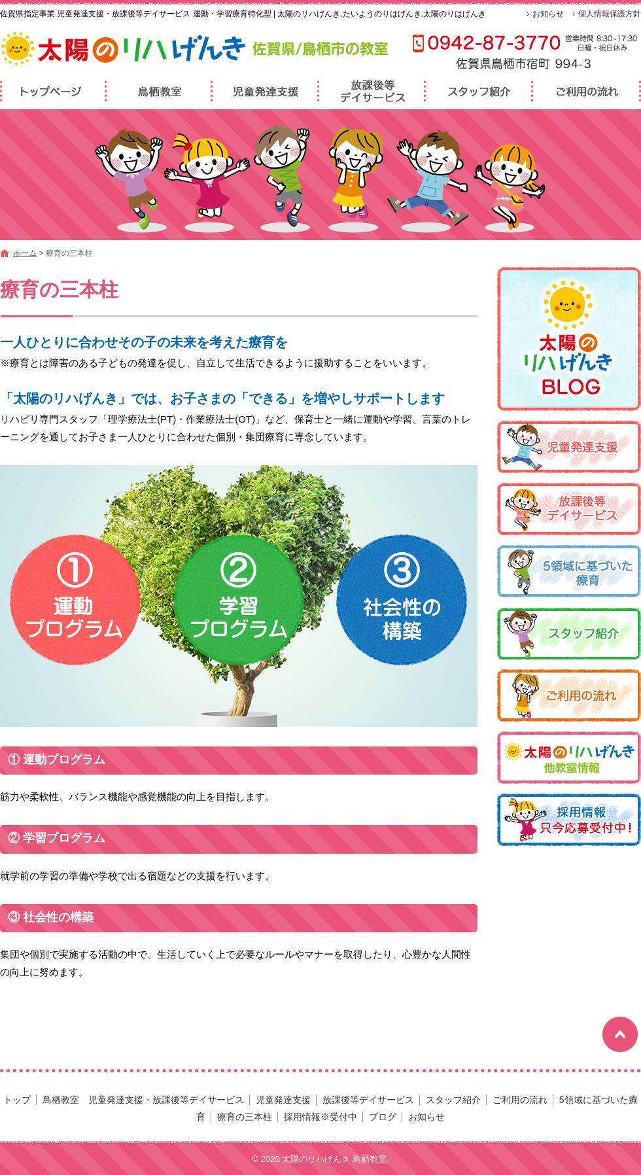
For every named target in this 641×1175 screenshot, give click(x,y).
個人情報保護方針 (609, 13)
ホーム (25, 253)
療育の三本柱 (244, 1117)
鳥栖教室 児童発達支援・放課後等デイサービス (160, 91)
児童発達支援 (266, 91)
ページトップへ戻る (619, 1034)
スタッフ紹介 (479, 91)
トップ (17, 1100)
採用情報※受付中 (320, 1117)
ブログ (382, 1117)
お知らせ (548, 13)
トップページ (53, 91)
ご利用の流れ (587, 91)
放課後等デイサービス (373, 91)
